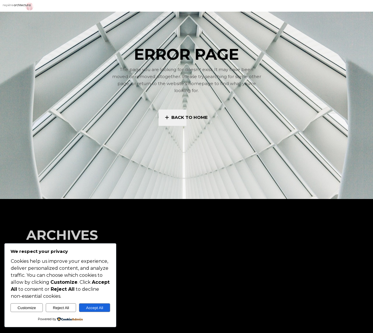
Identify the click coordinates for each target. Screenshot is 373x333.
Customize (26, 308)
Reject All (61, 308)
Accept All (94, 308)
